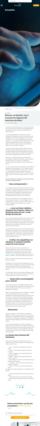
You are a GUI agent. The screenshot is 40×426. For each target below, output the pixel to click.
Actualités (12, 108)
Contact (36, 5)
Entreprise (25, 1)
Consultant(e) (19, 1)
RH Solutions (7, 108)
